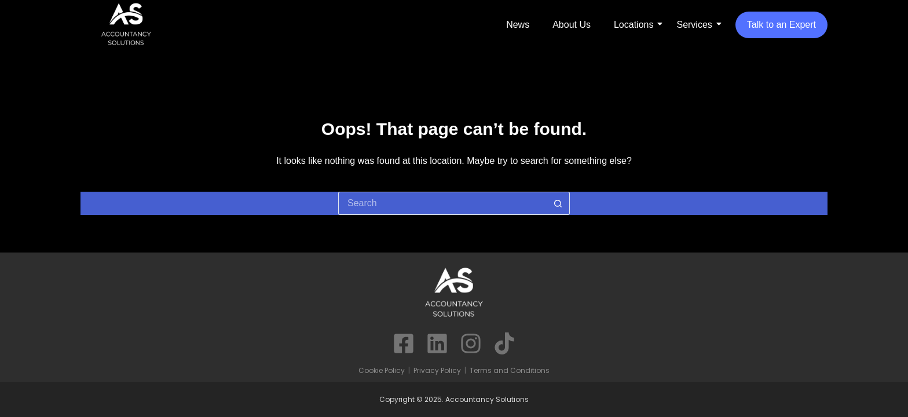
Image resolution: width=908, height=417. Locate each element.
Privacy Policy (437, 370)
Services (694, 25)
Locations (634, 25)
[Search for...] (442, 203)
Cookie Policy (381, 370)
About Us (571, 25)
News (517, 25)
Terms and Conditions (510, 370)
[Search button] (558, 203)
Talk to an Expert (781, 25)
